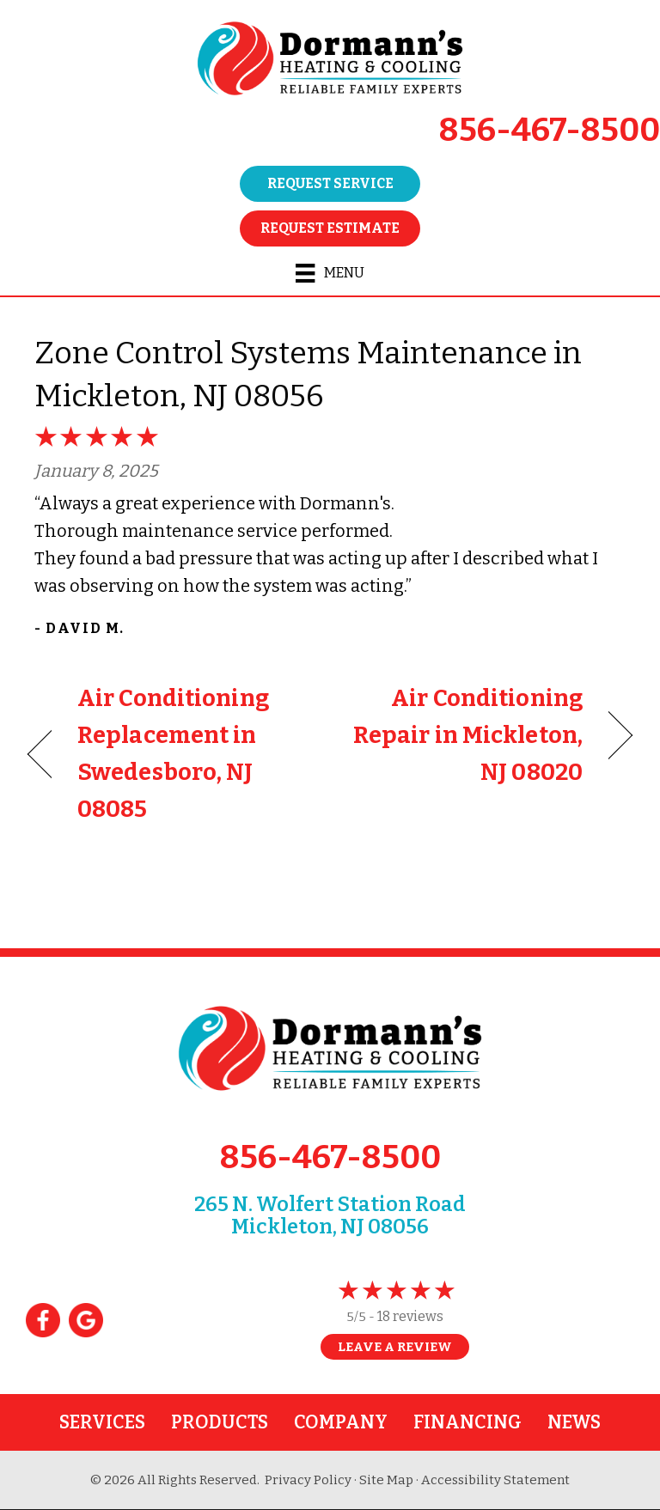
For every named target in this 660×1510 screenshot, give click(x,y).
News (574, 1422)
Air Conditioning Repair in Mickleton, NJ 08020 (465, 735)
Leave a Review (395, 1347)
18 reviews (410, 1316)
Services (102, 1422)
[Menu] (329, 273)
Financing (467, 1422)
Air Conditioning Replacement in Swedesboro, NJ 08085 (173, 754)
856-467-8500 (549, 129)
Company (341, 1422)
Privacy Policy (308, 1480)
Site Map (386, 1480)
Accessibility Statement (495, 1480)
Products (219, 1422)
